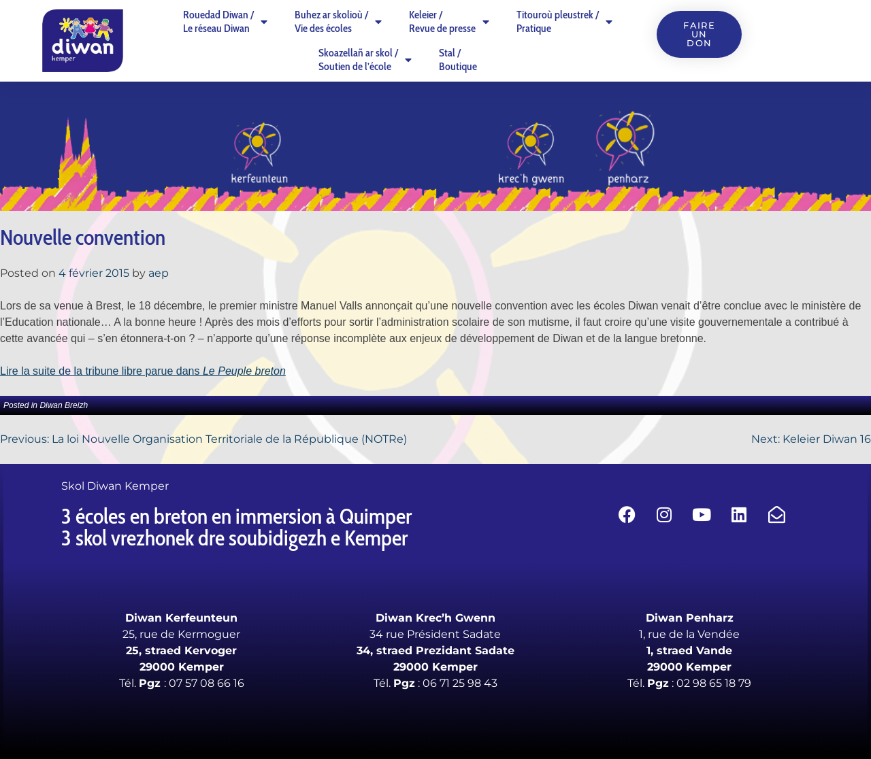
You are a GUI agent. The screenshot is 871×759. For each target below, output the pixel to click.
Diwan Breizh (63, 405)
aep (158, 273)
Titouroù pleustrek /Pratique (564, 21)
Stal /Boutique (458, 59)
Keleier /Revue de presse (449, 21)
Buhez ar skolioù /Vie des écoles (338, 21)
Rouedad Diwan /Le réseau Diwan (225, 21)
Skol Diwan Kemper (115, 485)
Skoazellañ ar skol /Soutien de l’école (365, 59)
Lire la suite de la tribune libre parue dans (143, 371)
